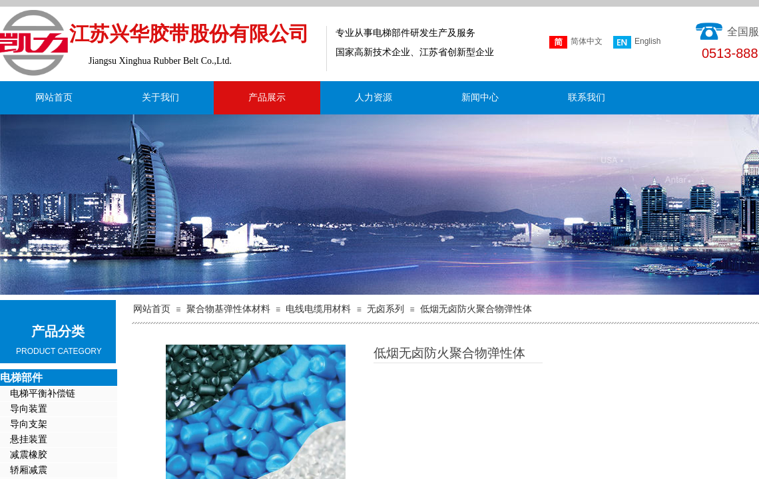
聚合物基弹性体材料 (228, 309)
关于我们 (160, 97)
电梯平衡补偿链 (42, 394)
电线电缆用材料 (318, 309)
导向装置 (28, 409)
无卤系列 (385, 309)
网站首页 (54, 97)
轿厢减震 (28, 470)
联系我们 (586, 97)
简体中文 (576, 42)
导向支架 (28, 424)
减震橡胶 (28, 455)
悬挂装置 (28, 439)
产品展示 (267, 97)
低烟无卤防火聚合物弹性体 (476, 309)
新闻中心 (480, 97)
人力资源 (373, 97)
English (636, 42)
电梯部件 (21, 377)
